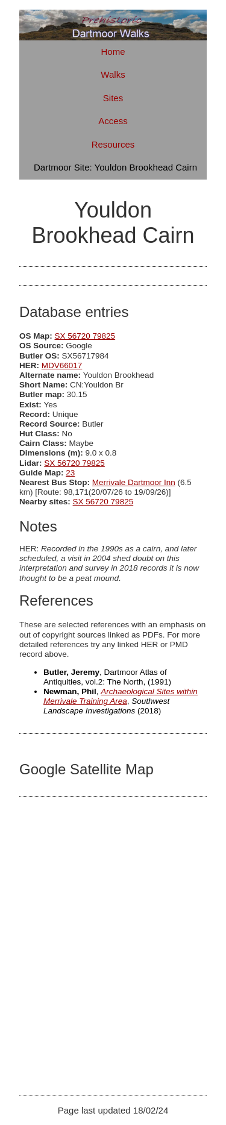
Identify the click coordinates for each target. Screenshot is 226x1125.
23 (70, 472)
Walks (113, 74)
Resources (113, 144)
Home (113, 51)
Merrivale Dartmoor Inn (133, 482)
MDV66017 (62, 365)
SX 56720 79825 (85, 335)
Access (112, 121)
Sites (113, 98)
